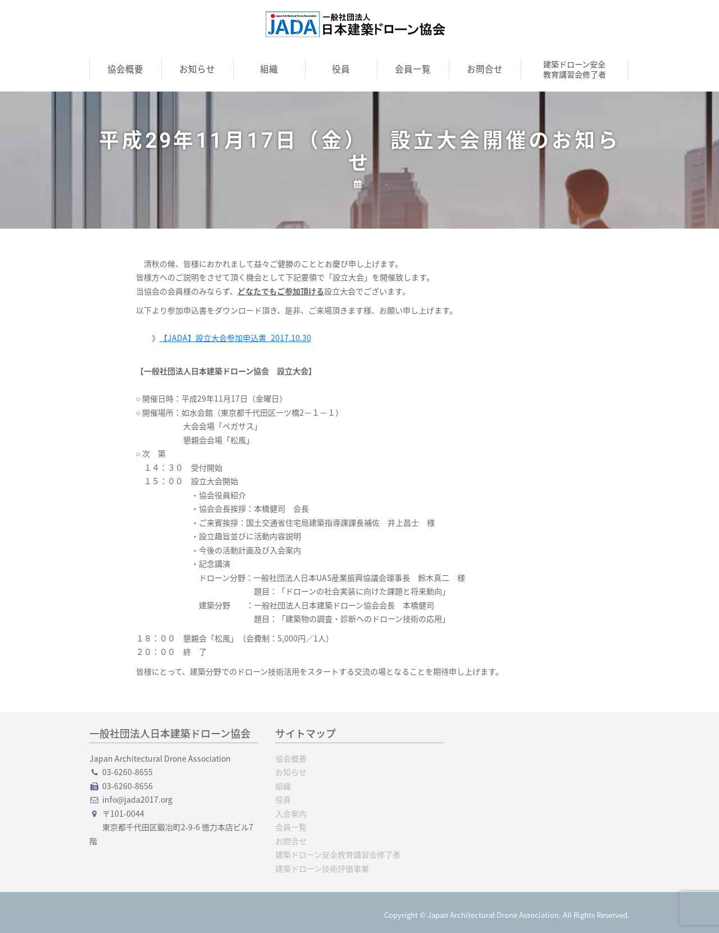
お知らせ (197, 68)
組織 (269, 68)
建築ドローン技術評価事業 (322, 868)
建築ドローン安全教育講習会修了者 (574, 69)
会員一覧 (413, 68)
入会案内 (291, 813)
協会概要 (125, 68)
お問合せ (485, 68)
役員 (341, 68)
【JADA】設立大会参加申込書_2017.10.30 (235, 337)
